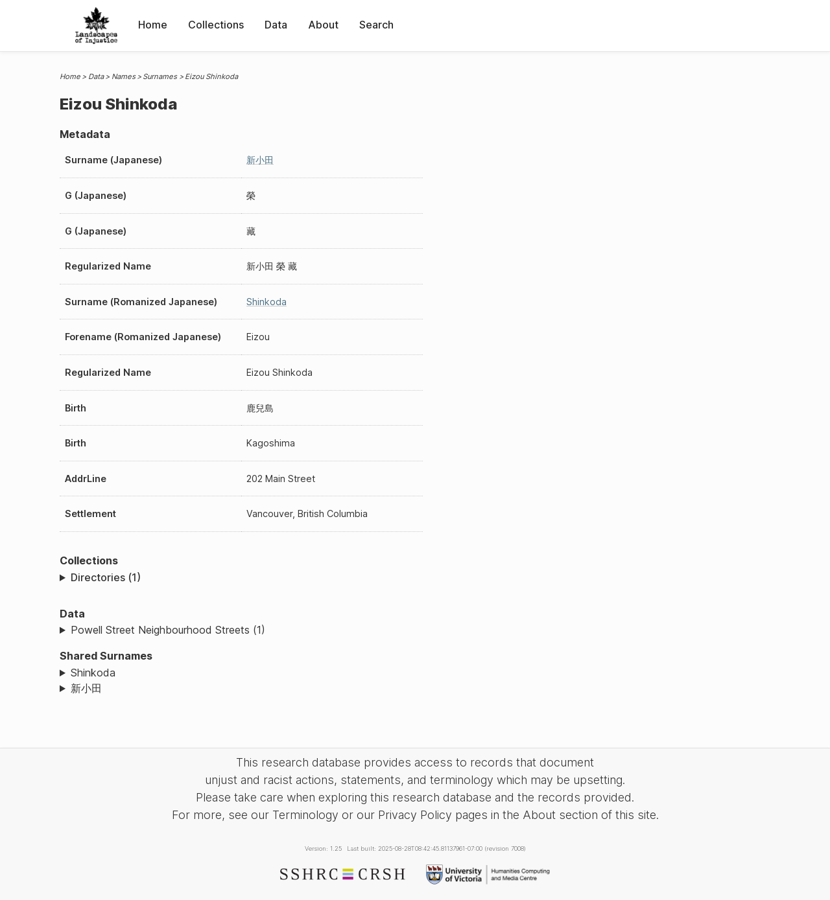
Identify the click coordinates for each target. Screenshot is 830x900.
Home (152, 24)
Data (276, 24)
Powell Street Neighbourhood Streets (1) (168, 629)
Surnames (160, 76)
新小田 (260, 159)
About (323, 24)
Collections (216, 24)
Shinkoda (266, 301)
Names (124, 76)
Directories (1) (106, 577)
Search (376, 24)
